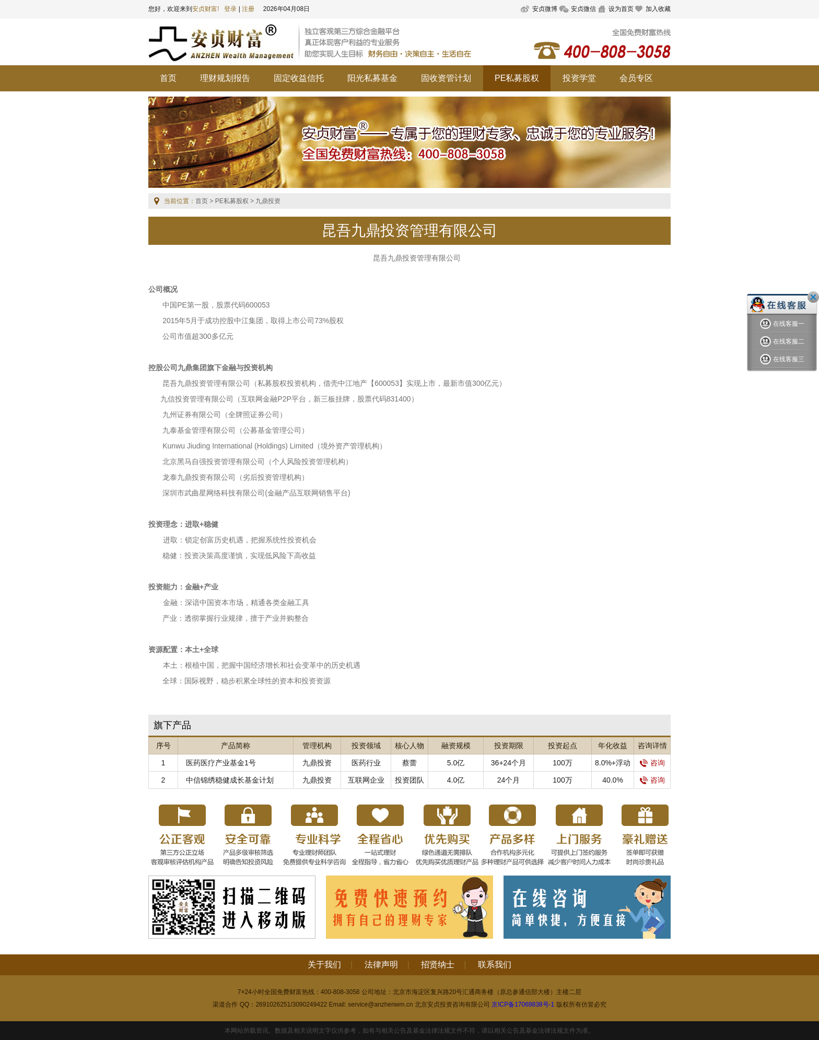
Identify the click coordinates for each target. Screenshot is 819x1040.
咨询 (652, 763)
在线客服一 (782, 323)
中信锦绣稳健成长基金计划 (230, 780)
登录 (230, 9)
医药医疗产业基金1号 (221, 763)
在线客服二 (782, 341)
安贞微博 (544, 9)
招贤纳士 (437, 964)
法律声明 (381, 964)
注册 (248, 9)
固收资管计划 (446, 78)
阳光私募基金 (372, 78)
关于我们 (324, 964)
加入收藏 (658, 9)
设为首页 (621, 9)
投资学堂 (579, 78)
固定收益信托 (299, 78)
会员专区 (636, 78)
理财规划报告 (225, 78)
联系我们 (494, 964)
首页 (168, 78)
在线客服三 (782, 359)
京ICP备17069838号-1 (523, 1004)
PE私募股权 (517, 78)
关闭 (813, 297)
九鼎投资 (317, 763)
